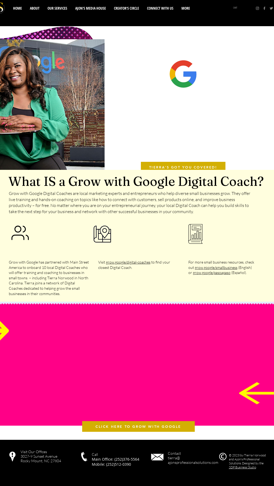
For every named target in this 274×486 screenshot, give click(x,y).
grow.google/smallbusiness (216, 267)
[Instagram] (257, 8)
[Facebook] (264, 8)
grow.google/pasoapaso (212, 272)
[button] (160, 8)
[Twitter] (271, 8)
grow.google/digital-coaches (128, 262)
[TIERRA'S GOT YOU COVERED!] (183, 167)
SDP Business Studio (242, 467)
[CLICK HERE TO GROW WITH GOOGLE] (138, 426)
